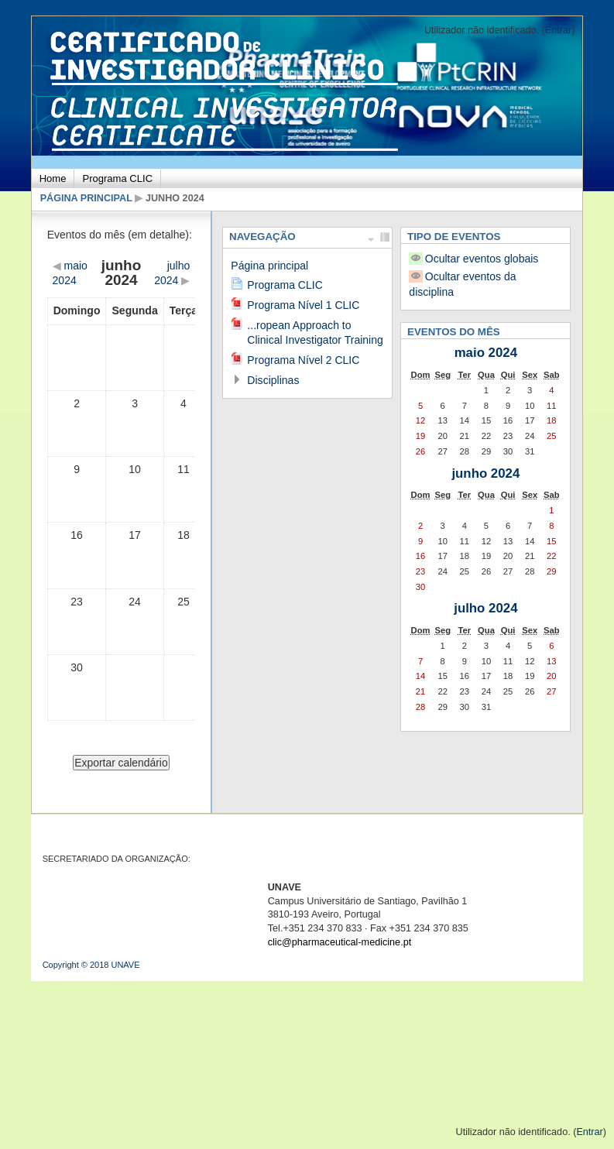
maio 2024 (485, 352)
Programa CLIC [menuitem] (117, 178)
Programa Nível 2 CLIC (303, 360)
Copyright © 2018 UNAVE (91, 964)
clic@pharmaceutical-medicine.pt (339, 942)
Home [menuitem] (53, 178)
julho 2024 (485, 608)
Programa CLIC (284, 285)
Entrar (558, 30)
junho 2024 (175, 198)
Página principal (86, 198)
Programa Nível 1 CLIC (303, 305)
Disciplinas (273, 380)
